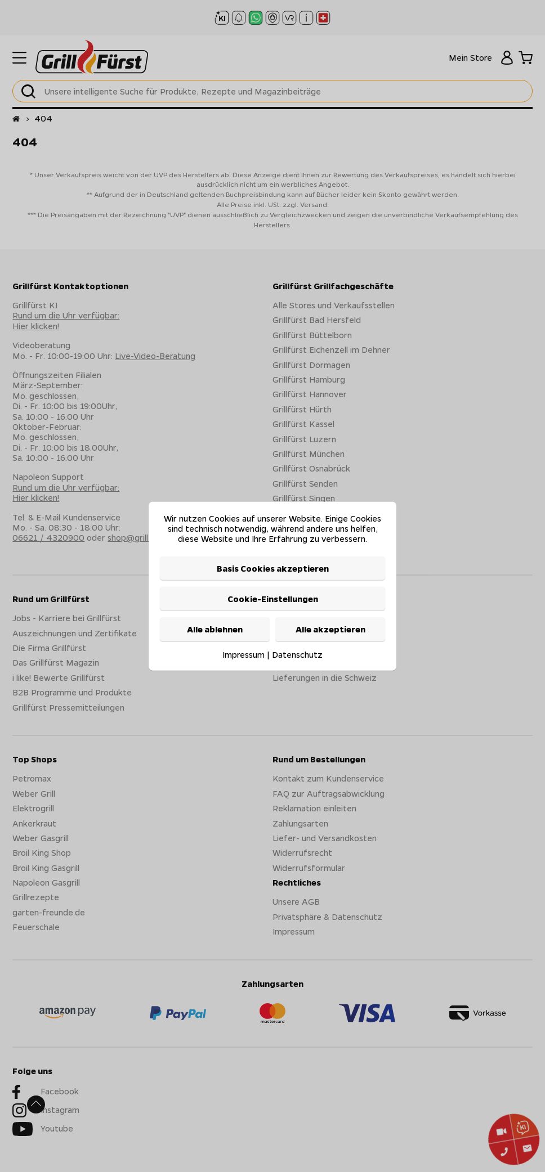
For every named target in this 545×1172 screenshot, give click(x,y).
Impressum (243, 653)
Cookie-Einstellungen (272, 598)
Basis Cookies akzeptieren (273, 567)
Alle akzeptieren (330, 629)
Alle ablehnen (215, 629)
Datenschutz (297, 653)
